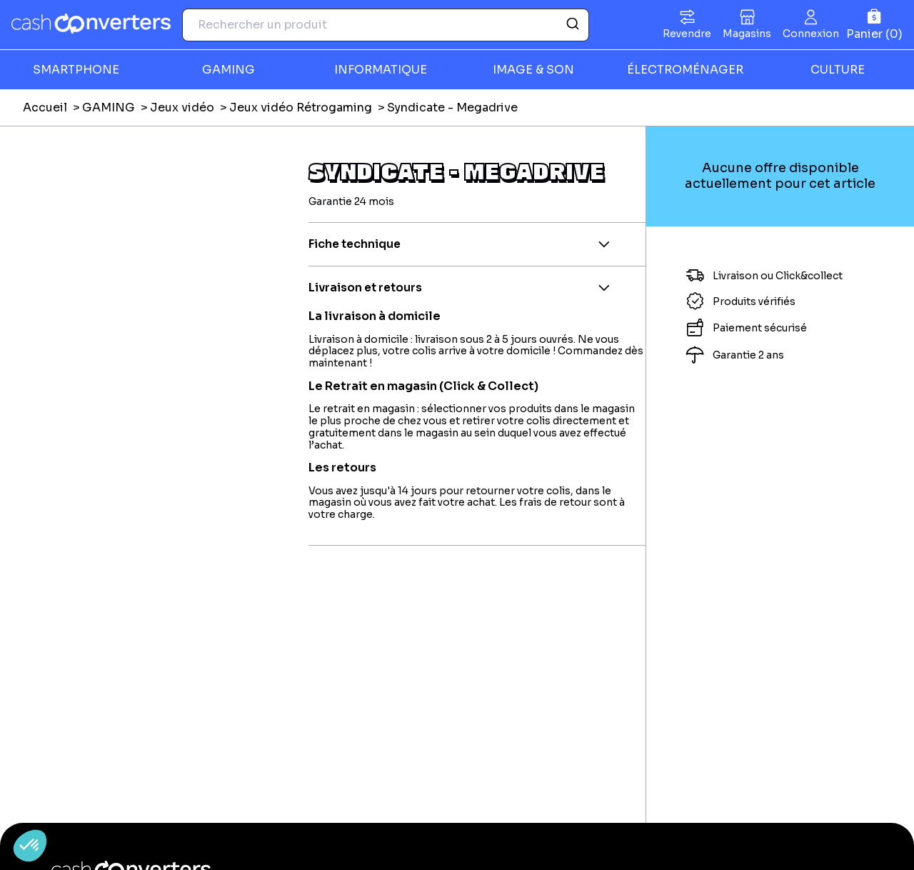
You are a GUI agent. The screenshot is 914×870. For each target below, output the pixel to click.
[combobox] (385, 25)
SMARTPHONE (76, 69)
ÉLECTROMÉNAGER (685, 69)
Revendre (687, 33)
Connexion (811, 33)
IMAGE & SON (533, 69)
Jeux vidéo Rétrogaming (300, 107)
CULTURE (837, 69)
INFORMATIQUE (380, 69)
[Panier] (874, 25)
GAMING (228, 69)
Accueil (45, 107)
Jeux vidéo (182, 107)
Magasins (747, 33)
